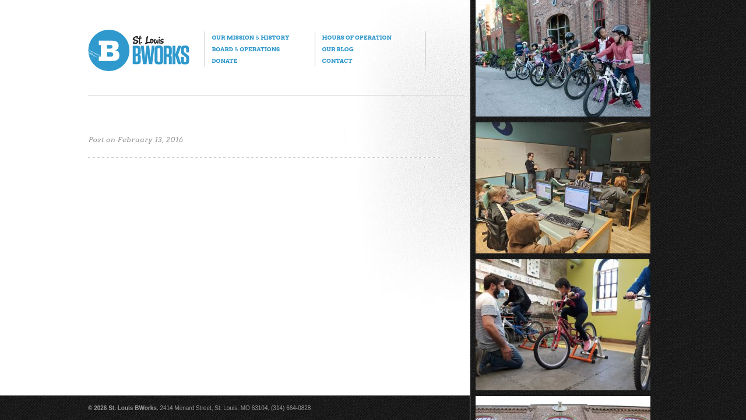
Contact (337, 60)
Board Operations (246, 48)
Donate (224, 60)
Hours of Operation (356, 37)
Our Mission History (250, 37)
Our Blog (337, 48)
